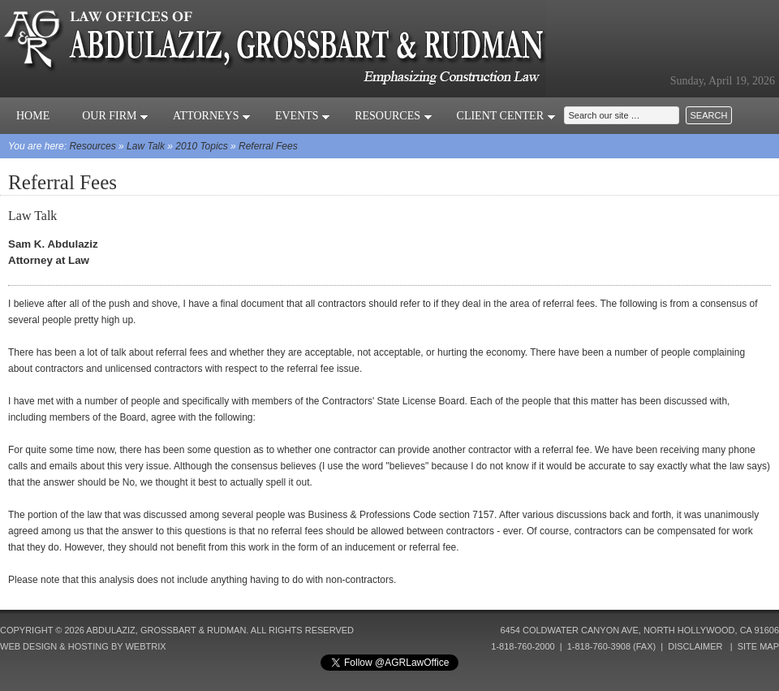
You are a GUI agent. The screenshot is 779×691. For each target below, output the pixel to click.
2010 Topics (201, 146)
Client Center (506, 116)
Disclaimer (695, 646)
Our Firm (115, 116)
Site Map (758, 646)
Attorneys (212, 116)
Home (32, 116)
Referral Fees (268, 146)
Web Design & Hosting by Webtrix (83, 646)
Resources (393, 116)
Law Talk (146, 146)
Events (302, 116)
